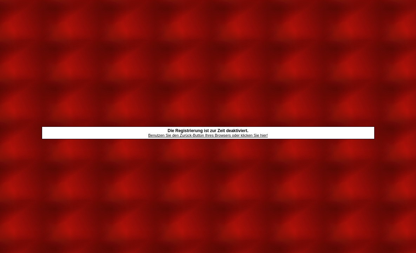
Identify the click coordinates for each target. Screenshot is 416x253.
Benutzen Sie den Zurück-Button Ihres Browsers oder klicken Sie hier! (208, 135)
